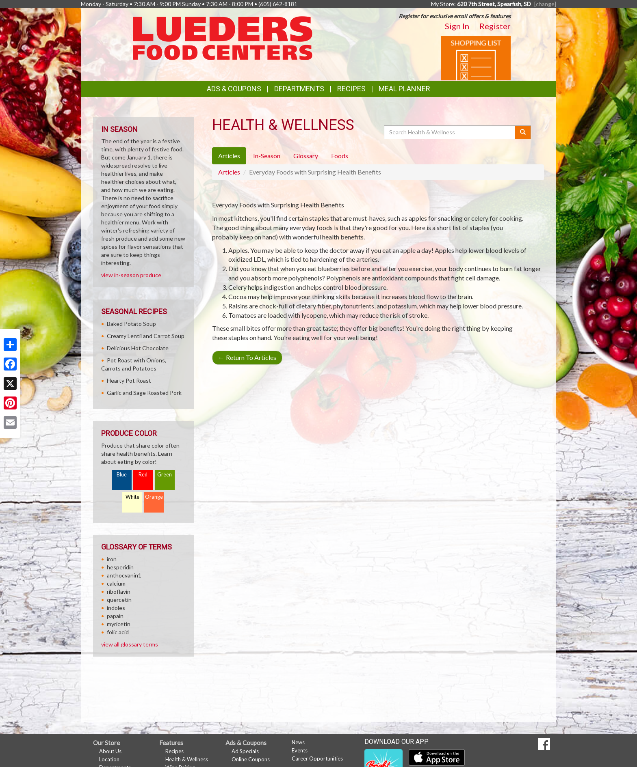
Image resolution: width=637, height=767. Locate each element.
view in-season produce (131, 274)
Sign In (457, 26)
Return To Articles (247, 357)
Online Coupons (251, 759)
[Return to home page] (223, 37)
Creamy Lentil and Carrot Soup (145, 335)
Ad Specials (245, 751)
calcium (116, 583)
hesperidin (120, 567)
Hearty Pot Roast (129, 380)
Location (109, 759)
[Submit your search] (523, 132)
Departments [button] (299, 88)
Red (143, 475)
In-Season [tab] (266, 155)
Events (300, 750)
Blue (122, 475)
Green (164, 475)
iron (112, 559)
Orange (154, 497)
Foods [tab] (339, 155)
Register (495, 26)
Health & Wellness (186, 759)
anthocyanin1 (124, 575)
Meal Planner (404, 88)
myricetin (118, 623)
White (132, 497)
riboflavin (118, 591)
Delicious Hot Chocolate (138, 348)
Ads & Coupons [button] (234, 88)
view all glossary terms (129, 644)
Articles (229, 172)
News (298, 742)
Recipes (351, 88)
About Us (110, 751)
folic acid (118, 632)
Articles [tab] (229, 155)
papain (115, 615)
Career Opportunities (317, 758)
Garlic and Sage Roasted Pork (144, 392)
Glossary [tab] (305, 155)
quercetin (119, 599)
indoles (116, 607)
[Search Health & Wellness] (450, 132)
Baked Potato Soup (131, 323)
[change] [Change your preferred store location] (545, 3)
